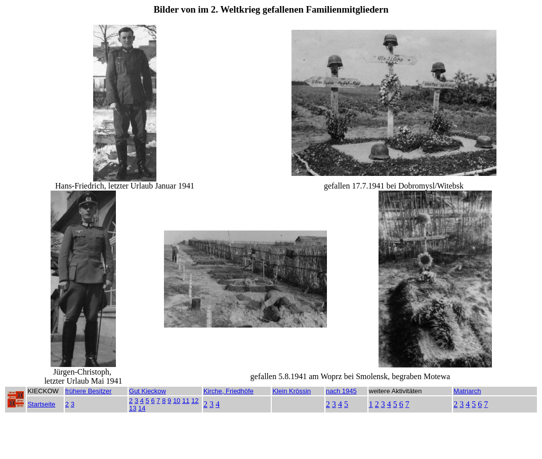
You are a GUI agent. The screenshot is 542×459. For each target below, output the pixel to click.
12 (194, 400)
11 (185, 400)
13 (132, 408)
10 (176, 400)
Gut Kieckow (147, 391)
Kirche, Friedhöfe (228, 391)
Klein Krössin (291, 391)
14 (141, 408)
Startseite (41, 404)
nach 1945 (341, 391)
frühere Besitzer (88, 391)
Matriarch (467, 391)
